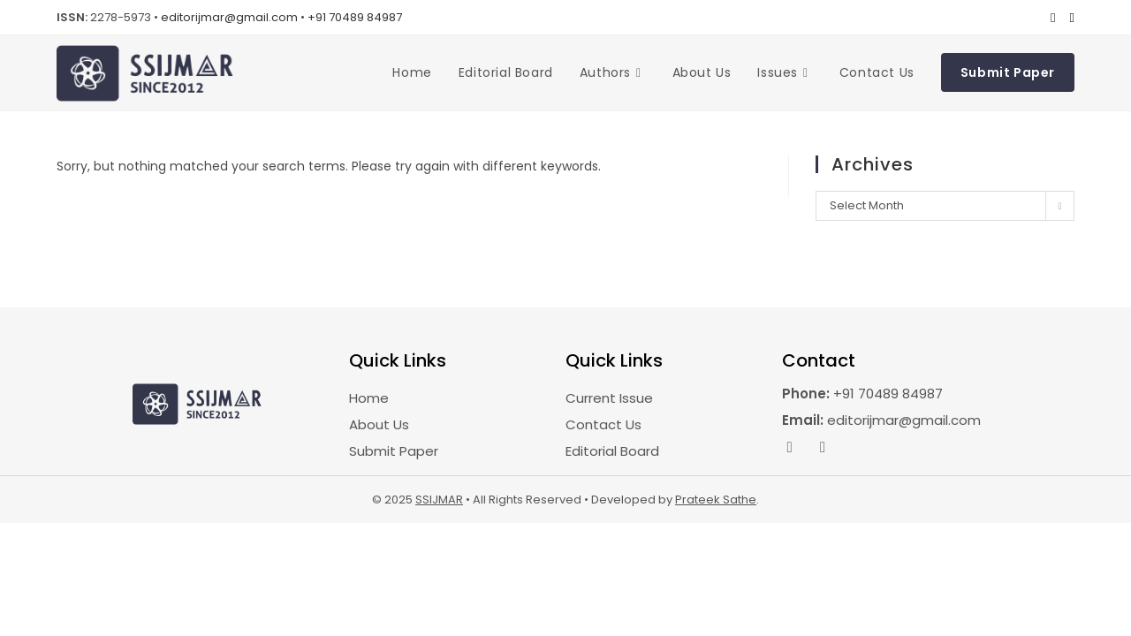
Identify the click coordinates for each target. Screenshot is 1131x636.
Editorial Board (612, 451)
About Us (379, 424)
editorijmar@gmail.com (229, 17)
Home (369, 398)
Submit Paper (393, 451)
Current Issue (609, 398)
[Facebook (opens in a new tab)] (1053, 17)
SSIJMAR (439, 499)
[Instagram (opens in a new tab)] (1068, 17)
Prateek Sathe (715, 499)
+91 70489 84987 (354, 17)
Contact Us (603, 424)
